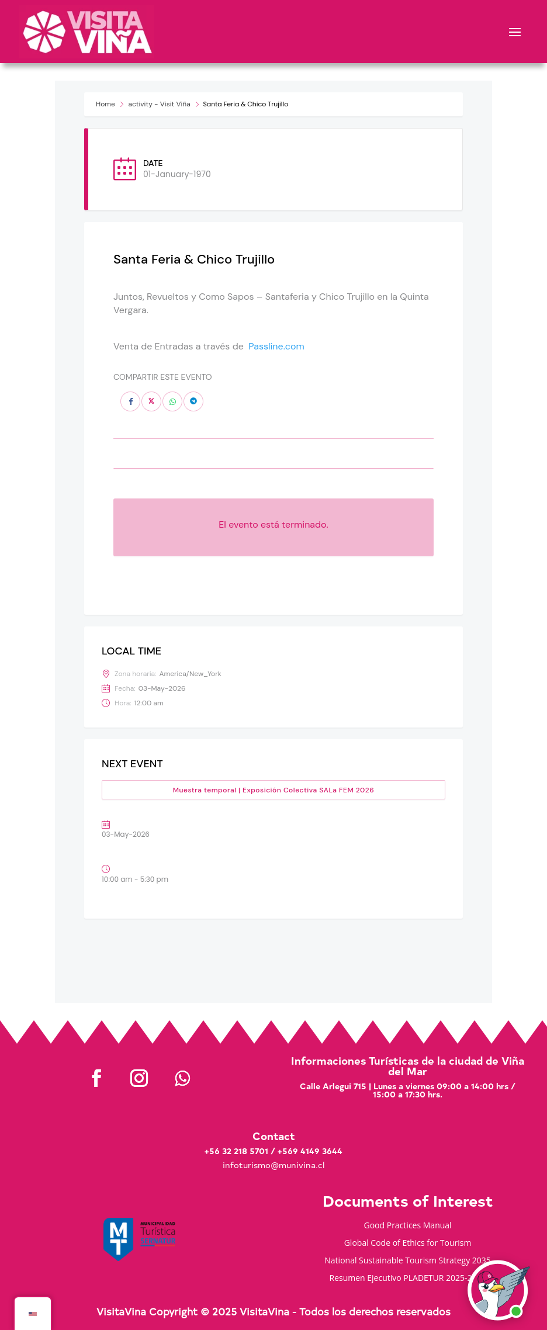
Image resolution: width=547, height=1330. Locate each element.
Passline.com (276, 346)
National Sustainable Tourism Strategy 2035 (407, 1261)
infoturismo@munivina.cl (273, 1164)
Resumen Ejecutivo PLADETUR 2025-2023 (408, 1278)
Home (105, 104)
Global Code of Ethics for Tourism (408, 1243)
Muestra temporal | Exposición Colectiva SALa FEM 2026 (274, 790)
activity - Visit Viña (159, 104)
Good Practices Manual (408, 1226)
